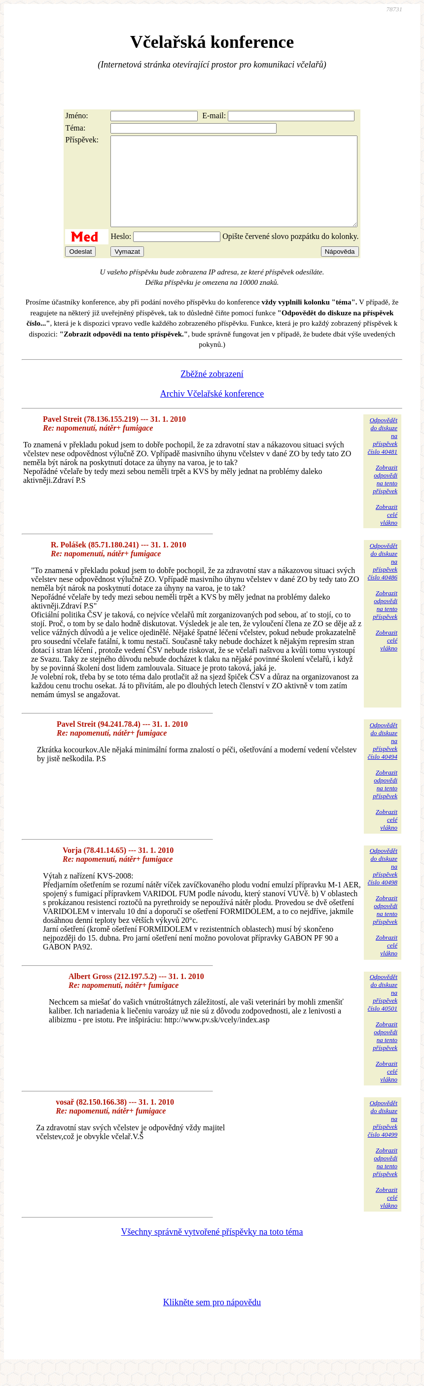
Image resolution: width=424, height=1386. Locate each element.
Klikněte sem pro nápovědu (212, 1320)
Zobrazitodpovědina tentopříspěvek (385, 496)
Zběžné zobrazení (211, 392)
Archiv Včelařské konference (212, 411)
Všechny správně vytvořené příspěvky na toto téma (212, 1249)
